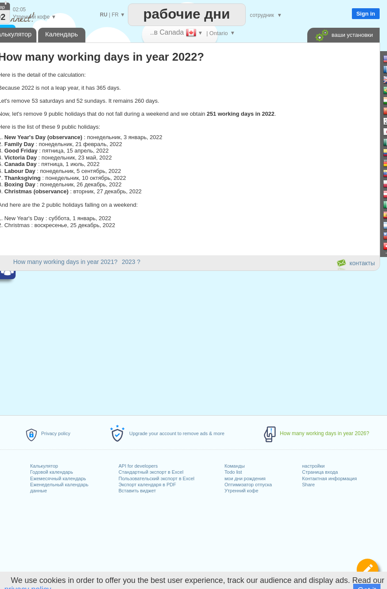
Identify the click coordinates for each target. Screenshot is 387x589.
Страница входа (320, 472)
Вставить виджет (137, 490)
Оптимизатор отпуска (248, 484)
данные (38, 490)
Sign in (365, 13)
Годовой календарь (51, 472)
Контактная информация (329, 478)
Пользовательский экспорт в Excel (157, 478)
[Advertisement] (296, 184)
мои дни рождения (245, 478)
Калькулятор (44, 466)
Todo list (233, 472)
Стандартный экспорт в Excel (151, 472)
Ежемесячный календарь (58, 478)
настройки (313, 466)
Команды (234, 466)
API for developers (138, 466)
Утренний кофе (241, 490)
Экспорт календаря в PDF (147, 484)
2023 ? (131, 261)
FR (115, 15)
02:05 (19, 10)
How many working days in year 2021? (65, 261)
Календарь (61, 34)
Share (308, 484)
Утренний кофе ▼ (34, 17)
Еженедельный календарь (59, 484)
